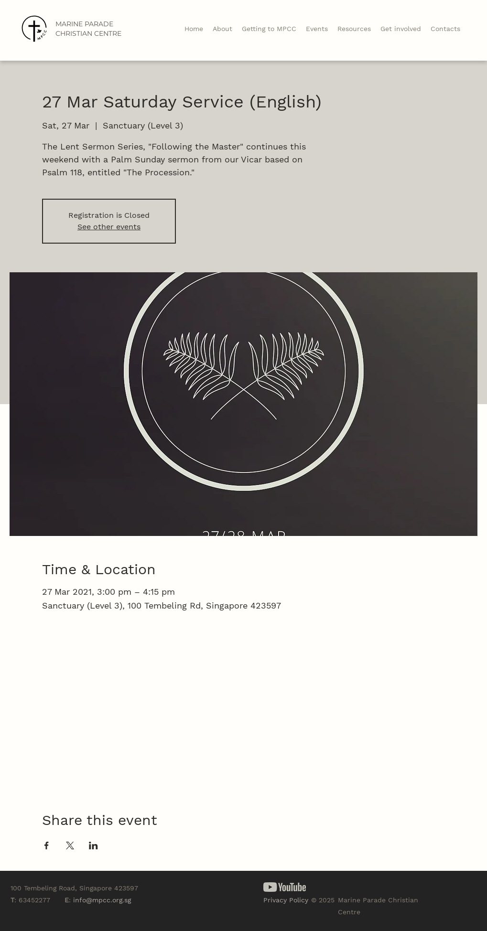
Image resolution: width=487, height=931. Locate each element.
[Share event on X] (70, 845)
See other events (109, 226)
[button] (354, 28)
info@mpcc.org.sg (102, 900)
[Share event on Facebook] (46, 845)
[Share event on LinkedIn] (93, 845)
